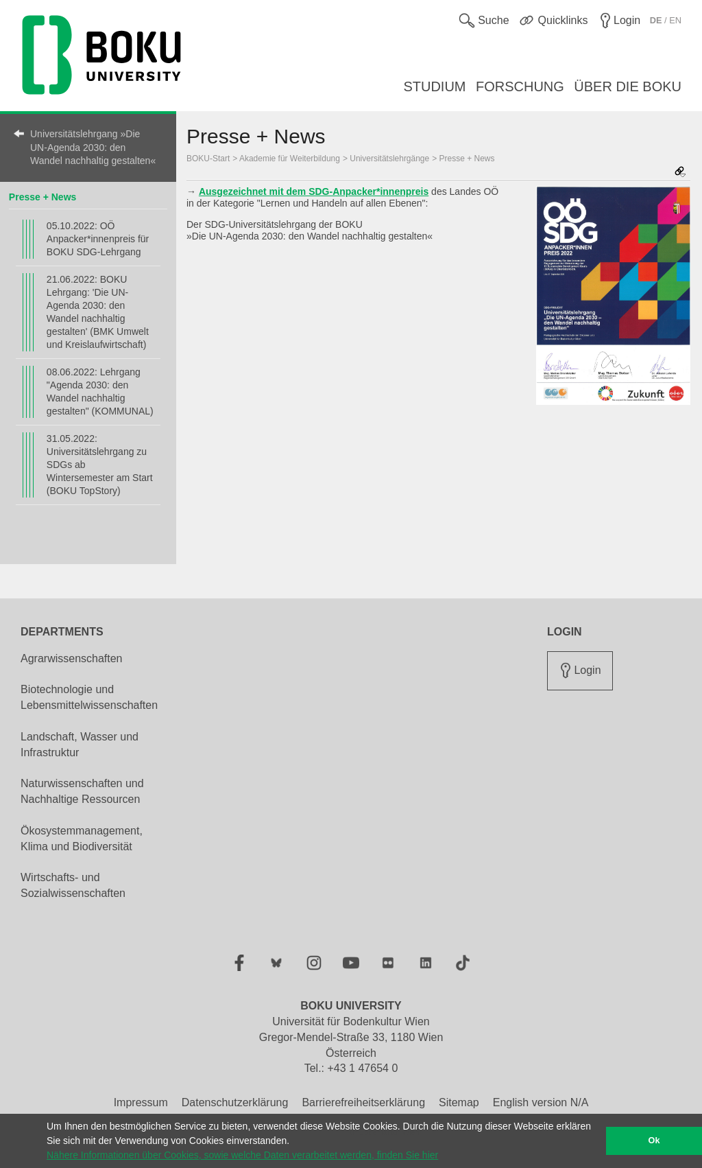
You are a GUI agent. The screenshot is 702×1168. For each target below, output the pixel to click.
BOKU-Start (208, 158)
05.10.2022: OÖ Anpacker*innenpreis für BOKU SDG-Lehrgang (98, 238)
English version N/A (541, 1102)
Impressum (141, 1102)
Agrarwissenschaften (72, 658)
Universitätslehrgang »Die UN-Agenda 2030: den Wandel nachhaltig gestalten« (93, 147)
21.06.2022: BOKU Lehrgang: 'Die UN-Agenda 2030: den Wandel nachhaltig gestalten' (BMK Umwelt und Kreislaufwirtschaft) (98, 312)
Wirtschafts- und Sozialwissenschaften (73, 885)
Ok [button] (654, 1140)
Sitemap (459, 1102)
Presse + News (42, 196)
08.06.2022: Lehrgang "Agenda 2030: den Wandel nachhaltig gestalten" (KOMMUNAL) (100, 391)
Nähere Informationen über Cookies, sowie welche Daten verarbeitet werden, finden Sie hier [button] (242, 1154)
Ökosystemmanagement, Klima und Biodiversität (82, 838)
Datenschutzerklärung (235, 1102)
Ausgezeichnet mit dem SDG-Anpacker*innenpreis (313, 191)
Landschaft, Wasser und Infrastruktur (79, 744)
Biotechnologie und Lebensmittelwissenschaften (89, 697)
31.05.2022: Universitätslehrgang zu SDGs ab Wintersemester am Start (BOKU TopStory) (100, 464)
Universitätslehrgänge (389, 158)
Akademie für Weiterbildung (289, 158)
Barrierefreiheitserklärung (363, 1102)
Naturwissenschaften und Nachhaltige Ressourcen (82, 791)
